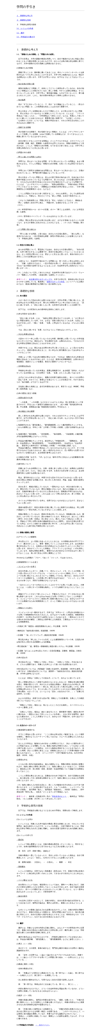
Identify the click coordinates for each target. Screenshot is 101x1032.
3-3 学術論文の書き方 (26, 37)
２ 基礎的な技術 (24, 20)
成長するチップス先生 (56, 282)
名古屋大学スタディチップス (40, 279)
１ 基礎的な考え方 (25, 16)
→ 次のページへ (42, 1025)
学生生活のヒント (59, 796)
